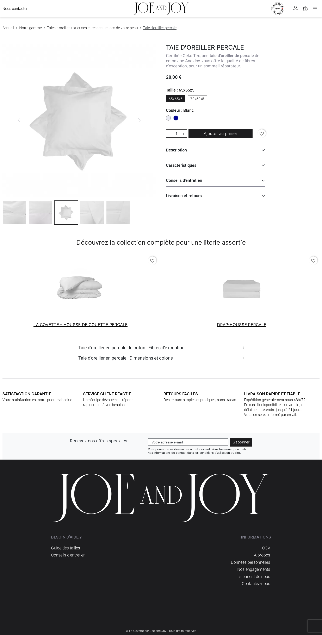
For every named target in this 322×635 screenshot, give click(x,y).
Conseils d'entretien (184, 180)
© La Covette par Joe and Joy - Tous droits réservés (161, 630)
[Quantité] (176, 133)
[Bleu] (175, 118)
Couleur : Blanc (180, 110)
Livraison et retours (184, 195)
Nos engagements (253, 569)
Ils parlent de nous (253, 576)
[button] (315, 9)
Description (176, 150)
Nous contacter (14, 8)
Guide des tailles (65, 548)
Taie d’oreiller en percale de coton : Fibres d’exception (131, 347)
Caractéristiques (181, 165)
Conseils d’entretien (68, 555)
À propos (262, 555)
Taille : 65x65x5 (180, 90)
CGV (266, 548)
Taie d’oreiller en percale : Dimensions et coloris (125, 358)
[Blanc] (168, 118)
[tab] (161, 350)
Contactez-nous (256, 583)
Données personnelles (250, 562)
